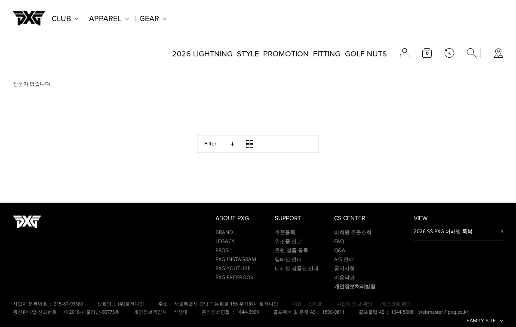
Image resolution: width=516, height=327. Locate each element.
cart (427, 53)
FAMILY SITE (481, 321)
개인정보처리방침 (354, 286)
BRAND (224, 232)
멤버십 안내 (288, 259)
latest (449, 53)
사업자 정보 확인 (354, 303)
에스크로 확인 (396, 303)
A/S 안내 (344, 259)
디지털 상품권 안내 (297, 268)
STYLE (248, 54)
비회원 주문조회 (353, 232)
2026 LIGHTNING (202, 54)
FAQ (339, 241)
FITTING (327, 54)
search (472, 53)
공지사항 (344, 268)
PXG (29, 18)
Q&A (339, 250)
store (498, 53)
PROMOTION (286, 54)
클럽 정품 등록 (291, 250)
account (404, 53)
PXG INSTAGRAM (235, 259)
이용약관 (344, 277)
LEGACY (225, 241)
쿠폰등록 (285, 232)
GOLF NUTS (366, 54)
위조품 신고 (288, 241)
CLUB (61, 18)
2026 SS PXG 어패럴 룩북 (443, 231)
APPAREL (105, 18)
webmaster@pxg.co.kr (443, 311)
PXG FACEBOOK (234, 277)
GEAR (149, 18)
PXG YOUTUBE (233, 268)
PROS (221, 250)
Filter (210, 144)
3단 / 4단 (249, 144)
